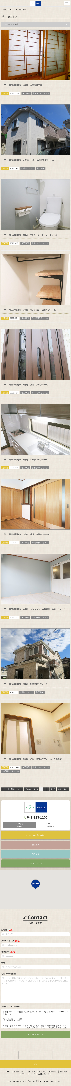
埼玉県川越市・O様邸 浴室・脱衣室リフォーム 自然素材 (35, 759)
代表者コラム (19, 1072)
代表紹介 (35, 854)
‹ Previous (28, 789)
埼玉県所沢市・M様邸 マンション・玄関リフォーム (32, 310)
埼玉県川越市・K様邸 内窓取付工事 (25, 85)
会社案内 (42, 1072)
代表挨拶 (53, 1072)
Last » (66, 789)
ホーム (8, 1072)
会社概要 (35, 845)
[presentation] (35, 1055)
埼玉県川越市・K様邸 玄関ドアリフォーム (28, 385)
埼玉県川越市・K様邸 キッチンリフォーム (28, 459)
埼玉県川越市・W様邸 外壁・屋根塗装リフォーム (31, 160)
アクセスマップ (35, 863)
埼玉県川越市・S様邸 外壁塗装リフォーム (28, 684)
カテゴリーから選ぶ (35, 24)
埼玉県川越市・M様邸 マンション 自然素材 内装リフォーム (37, 609)
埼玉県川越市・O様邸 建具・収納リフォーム (29, 534)
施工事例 (32, 1072)
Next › (60, 789)
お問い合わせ (43, 1074)
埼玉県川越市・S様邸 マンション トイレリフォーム (33, 235)
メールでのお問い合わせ (36, 835)
